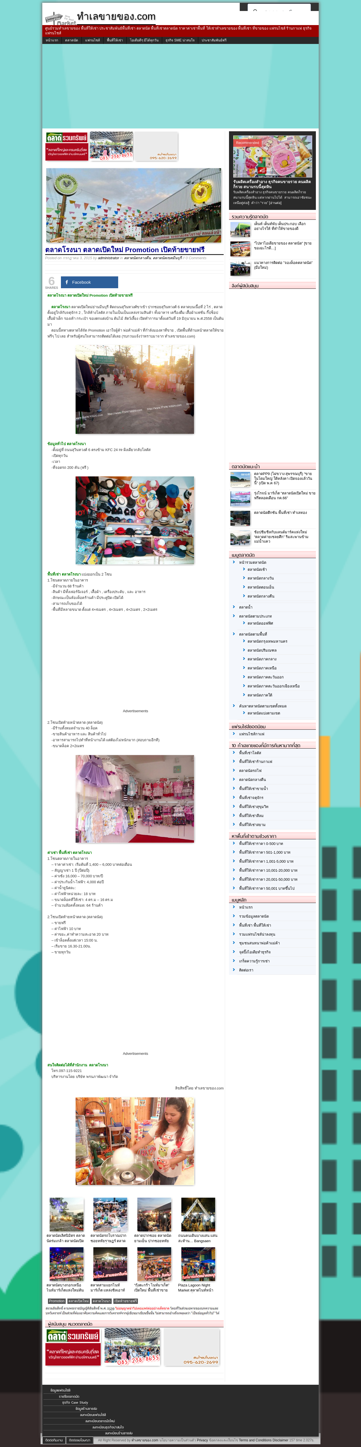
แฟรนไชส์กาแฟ (251, 734)
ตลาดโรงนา (102, 1301)
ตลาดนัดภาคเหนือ (262, 668)
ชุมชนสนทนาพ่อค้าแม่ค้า (259, 943)
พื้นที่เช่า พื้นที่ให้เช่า (255, 925)
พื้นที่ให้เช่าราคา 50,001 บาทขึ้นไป (266, 888)
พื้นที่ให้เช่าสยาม (252, 825)
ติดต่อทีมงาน (54, 1440)
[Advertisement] (180, 86)
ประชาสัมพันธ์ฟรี (214, 40)
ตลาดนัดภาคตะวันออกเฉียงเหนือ (274, 686)
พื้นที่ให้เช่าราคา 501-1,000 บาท (264, 852)
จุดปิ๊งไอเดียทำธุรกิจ (255, 952)
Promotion (57, 1301)
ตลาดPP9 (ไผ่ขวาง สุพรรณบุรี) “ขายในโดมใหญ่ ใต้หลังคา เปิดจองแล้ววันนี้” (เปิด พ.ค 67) (283, 478)
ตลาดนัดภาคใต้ (260, 695)
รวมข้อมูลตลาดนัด (254, 916)
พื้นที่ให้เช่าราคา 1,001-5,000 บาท (266, 861)
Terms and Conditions (255, 1440)
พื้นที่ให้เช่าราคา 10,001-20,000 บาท (268, 870)
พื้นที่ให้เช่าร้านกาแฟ (255, 762)
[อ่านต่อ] (275, 203)
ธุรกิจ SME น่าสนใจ (180, 40)
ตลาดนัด (71, 40)
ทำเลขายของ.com (144, 1440)
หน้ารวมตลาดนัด (252, 562)
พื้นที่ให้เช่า (115, 40)
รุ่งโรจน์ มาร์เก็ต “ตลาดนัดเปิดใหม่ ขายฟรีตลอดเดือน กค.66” (285, 495)
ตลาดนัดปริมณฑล (262, 650)
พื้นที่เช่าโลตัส (250, 753)
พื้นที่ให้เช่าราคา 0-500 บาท (261, 844)
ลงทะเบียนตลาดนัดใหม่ (100, 1421)
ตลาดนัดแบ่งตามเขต (264, 713)
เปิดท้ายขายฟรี (126, 1301)
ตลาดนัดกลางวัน (261, 578)
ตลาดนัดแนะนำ (246, 467)
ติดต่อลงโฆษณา (79, 1440)
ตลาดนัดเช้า (257, 569)
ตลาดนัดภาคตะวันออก (266, 677)
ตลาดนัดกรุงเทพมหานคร (267, 641)
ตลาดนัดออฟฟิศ (260, 623)
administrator (108, 258)
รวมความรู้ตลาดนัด (250, 217)
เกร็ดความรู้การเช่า (254, 961)
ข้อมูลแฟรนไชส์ (60, 1390)
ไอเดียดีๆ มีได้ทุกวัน (144, 40)
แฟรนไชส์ (92, 40)
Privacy (202, 1440)
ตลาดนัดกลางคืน (137, 258)
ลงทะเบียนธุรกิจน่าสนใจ (108, 1427)
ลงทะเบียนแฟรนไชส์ (93, 1415)
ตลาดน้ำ (245, 607)
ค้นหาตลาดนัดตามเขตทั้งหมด (263, 706)
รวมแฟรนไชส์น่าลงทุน (257, 934)
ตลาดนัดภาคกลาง (262, 659)
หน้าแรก (52, 40)
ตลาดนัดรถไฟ (250, 771)
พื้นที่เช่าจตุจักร (251, 798)
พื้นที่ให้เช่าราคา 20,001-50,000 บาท (268, 879)
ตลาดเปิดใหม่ (79, 1301)
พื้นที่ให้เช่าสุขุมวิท (253, 807)
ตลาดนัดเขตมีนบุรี (167, 258)
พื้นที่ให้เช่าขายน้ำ (253, 789)
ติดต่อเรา (246, 970)
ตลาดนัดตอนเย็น (261, 587)
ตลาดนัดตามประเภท (255, 616)
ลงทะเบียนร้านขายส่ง (119, 1433)
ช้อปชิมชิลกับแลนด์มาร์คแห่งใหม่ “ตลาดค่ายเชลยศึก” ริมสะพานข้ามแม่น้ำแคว (281, 537)
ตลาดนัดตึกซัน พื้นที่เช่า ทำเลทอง (280, 513)
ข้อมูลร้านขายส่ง (86, 1409)
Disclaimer (280, 1440)
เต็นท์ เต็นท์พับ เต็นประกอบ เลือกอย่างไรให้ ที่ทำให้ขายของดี (280, 226)
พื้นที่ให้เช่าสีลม (251, 816)
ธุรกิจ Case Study (75, 1402)
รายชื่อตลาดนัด (69, 1396)
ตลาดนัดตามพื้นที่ (253, 634)
